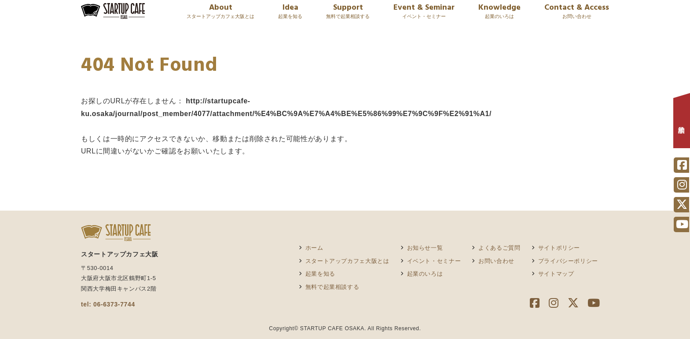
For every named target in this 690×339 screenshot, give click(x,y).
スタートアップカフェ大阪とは (347, 261)
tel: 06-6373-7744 (108, 304)
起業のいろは (425, 273)
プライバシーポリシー (568, 261)
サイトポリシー (559, 247)
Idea (290, 16)
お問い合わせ (496, 261)
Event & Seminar (424, 16)
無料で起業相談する (332, 287)
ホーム (314, 247)
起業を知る (320, 273)
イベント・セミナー (434, 261)
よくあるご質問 (499, 247)
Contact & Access (576, 16)
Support (348, 16)
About (220, 16)
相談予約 (681, 123)
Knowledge (499, 16)
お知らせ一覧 (425, 247)
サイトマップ (556, 273)
